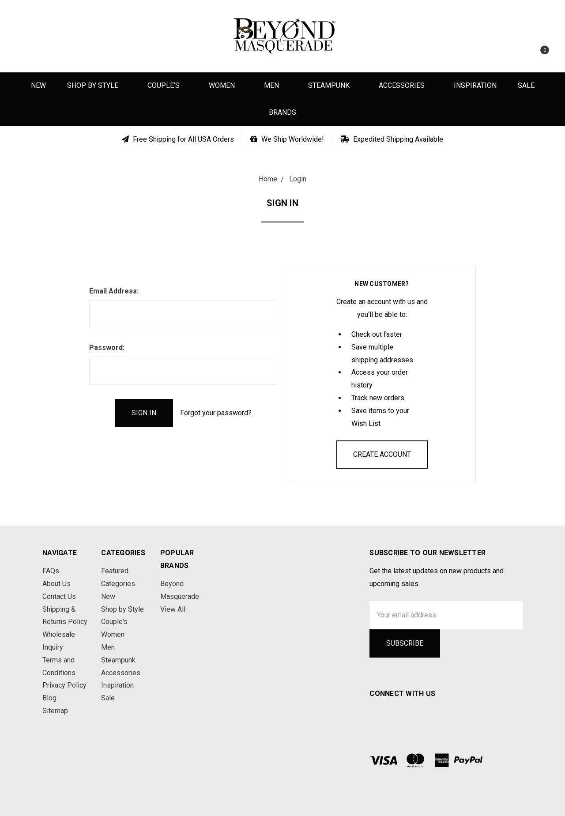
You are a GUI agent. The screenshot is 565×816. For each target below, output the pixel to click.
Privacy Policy (64, 685)
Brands (282, 112)
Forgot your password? (216, 413)
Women (226, 85)
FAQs (50, 571)
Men (275, 85)
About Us (56, 583)
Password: (106, 347)
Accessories (406, 85)
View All (172, 609)
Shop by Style (96, 85)
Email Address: (114, 291)
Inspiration (475, 85)
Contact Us (59, 596)
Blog (49, 698)
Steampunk (333, 85)
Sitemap (55, 711)
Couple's (167, 85)
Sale (526, 85)
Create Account (382, 454)
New (38, 85)
